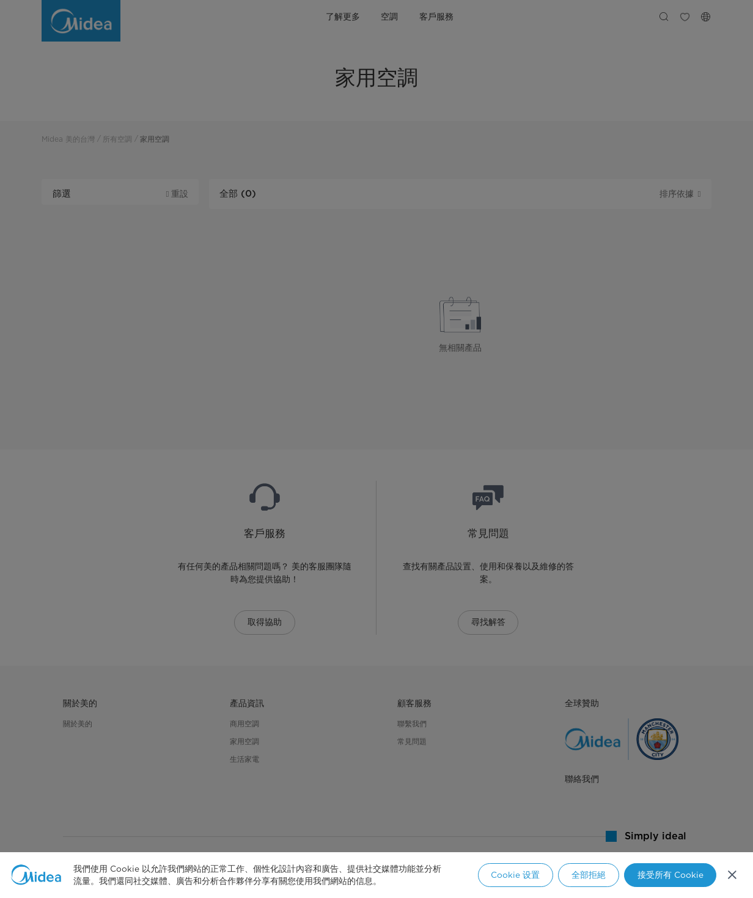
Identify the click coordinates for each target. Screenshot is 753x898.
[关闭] (732, 874)
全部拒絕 (588, 875)
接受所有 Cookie (670, 875)
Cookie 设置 (515, 875)
